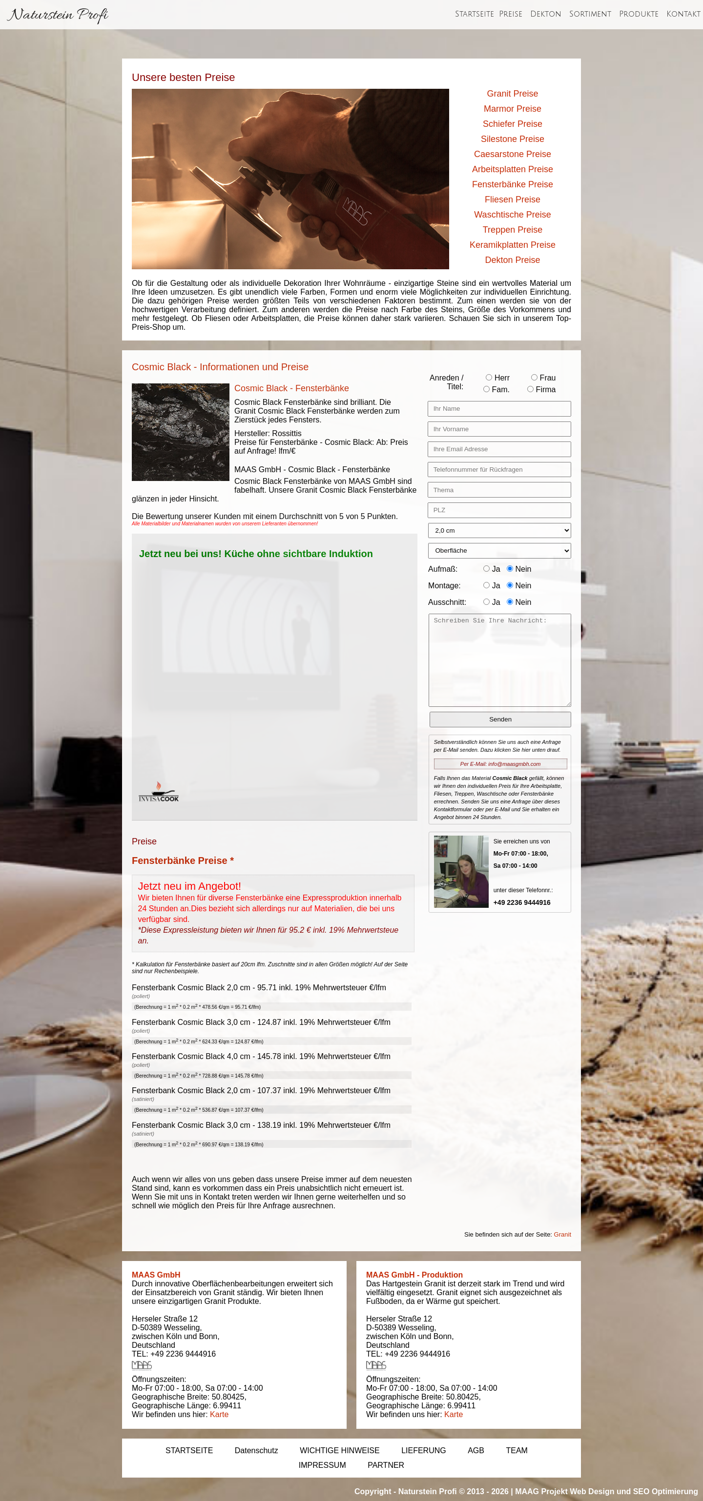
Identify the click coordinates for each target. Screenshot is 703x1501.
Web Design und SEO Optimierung (634, 1491)
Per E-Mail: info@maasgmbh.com (500, 764)
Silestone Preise (512, 139)
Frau (543, 378)
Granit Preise (512, 94)
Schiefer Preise (512, 124)
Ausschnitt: (447, 602)
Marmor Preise (512, 109)
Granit (562, 1234)
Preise (510, 14)
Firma (541, 389)
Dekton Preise (512, 260)
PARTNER (386, 1465)
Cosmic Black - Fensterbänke (291, 388)
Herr (498, 378)
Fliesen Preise (512, 199)
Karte (219, 1414)
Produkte (639, 14)
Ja (491, 569)
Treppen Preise (512, 230)
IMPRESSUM (322, 1465)
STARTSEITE (189, 1450)
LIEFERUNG (423, 1450)
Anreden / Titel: (446, 382)
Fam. (496, 389)
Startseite (474, 14)
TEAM (516, 1450)
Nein (519, 569)
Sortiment (590, 14)
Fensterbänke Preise (512, 184)
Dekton (545, 14)
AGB (476, 1450)
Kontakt (683, 14)
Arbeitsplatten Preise (512, 169)
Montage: (444, 585)
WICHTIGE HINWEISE (340, 1450)
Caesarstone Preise (512, 154)
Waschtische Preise (512, 215)
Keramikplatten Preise (513, 245)
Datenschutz (256, 1450)
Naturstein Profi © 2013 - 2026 (453, 1491)
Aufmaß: (442, 569)
